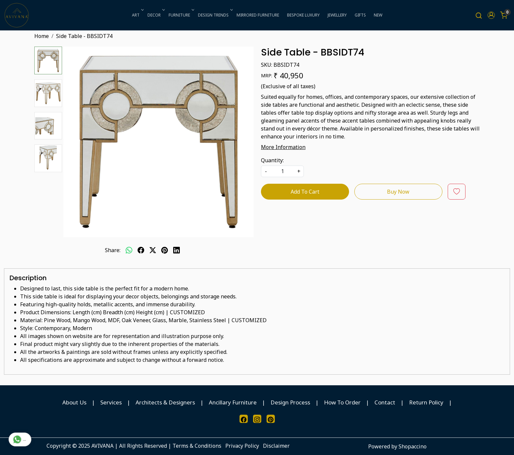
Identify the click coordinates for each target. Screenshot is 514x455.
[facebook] (141, 250)
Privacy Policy (242, 445)
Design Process (290, 402)
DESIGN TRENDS (215, 15)
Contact (384, 402)
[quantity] (282, 171)
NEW (378, 15)
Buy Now (398, 191)
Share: (112, 250)
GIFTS (360, 15)
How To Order (342, 402)
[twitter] (153, 250)
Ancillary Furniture (233, 402)
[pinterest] (165, 250)
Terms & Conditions (197, 445)
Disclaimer (276, 445)
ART (137, 15)
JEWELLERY (337, 15)
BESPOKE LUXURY (303, 15)
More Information (283, 147)
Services (111, 402)
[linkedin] (176, 250)
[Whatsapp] (129, 250)
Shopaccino (413, 446)
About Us (74, 402)
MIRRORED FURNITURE (258, 15)
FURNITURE (181, 15)
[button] (491, 15)
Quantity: (272, 160)
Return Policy (426, 402)
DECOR (155, 15)
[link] (478, 15)
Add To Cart (305, 191)
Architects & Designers (165, 402)
